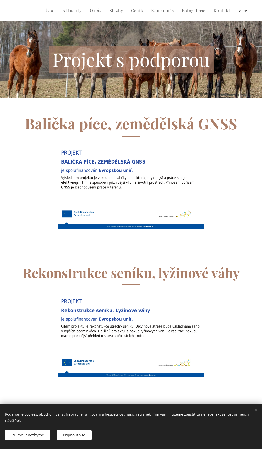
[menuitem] (51, 10)
